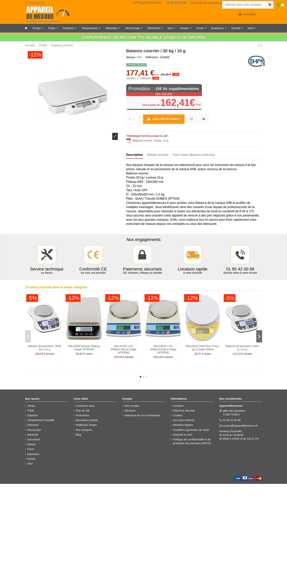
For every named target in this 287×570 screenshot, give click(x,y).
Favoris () (34, 3)
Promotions (82, 415)
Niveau (31, 444)
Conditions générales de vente (191, 429)
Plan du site (83, 410)
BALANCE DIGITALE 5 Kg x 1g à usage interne (203, 348)
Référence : (152, 57)
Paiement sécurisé (184, 410)
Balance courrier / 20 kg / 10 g (147, 140)
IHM (139, 57)
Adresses (130, 410)
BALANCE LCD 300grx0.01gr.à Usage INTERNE (163, 349)
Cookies (178, 415)
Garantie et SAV (182, 434)
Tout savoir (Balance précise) (193, 154)
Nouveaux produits (87, 420)
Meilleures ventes (86, 424)
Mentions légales (183, 424)
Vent (30, 463)
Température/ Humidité (40, 420)
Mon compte (131, 405)
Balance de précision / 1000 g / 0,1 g (242, 348)
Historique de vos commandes (142, 415)
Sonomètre (33, 439)
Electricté (32, 434)
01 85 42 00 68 (176, 2)
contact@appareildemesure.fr (240, 425)
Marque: (131, 57)
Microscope (34, 429)
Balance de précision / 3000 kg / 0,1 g (44, 348)
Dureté (31, 458)
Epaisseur (33, 454)
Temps (31, 405)
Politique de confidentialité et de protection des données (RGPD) (192, 441)
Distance (32, 415)
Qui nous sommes (184, 420)
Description (134, 154)
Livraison (178, 405)
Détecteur (33, 424)
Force (30, 449)
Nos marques (84, 429)
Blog (78, 434)
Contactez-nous (85, 405)
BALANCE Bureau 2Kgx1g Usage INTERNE (84, 348)
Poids (30, 410)
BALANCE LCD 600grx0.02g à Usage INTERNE (124, 349)
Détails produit (157, 154)
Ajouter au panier (163, 119)
